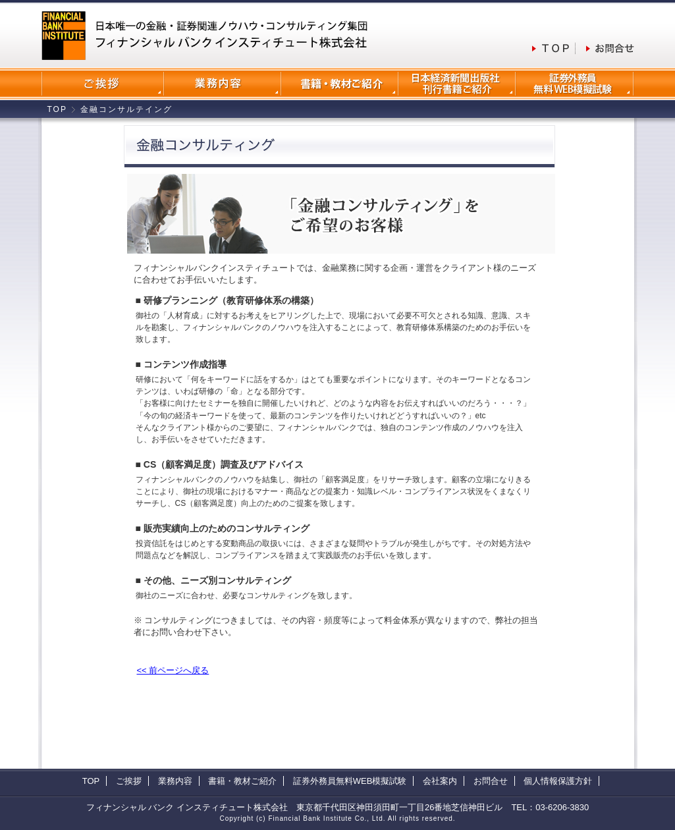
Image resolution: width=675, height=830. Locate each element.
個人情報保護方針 (558, 781)
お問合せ (490, 781)
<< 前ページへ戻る (173, 670)
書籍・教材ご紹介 (242, 781)
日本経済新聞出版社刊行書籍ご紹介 (457, 83)
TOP (57, 109)
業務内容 (222, 83)
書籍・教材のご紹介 (339, 83)
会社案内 (102, 83)
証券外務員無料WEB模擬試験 (575, 83)
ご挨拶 (129, 781)
